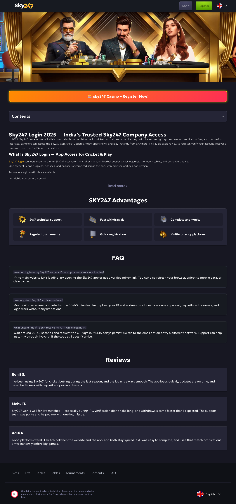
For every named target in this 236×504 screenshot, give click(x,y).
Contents (97, 473)
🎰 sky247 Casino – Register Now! (118, 96)
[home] (24, 5)
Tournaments (75, 473)
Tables (40, 473)
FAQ (113, 473)
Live (27, 473)
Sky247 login (16, 161)
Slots (15, 473)
